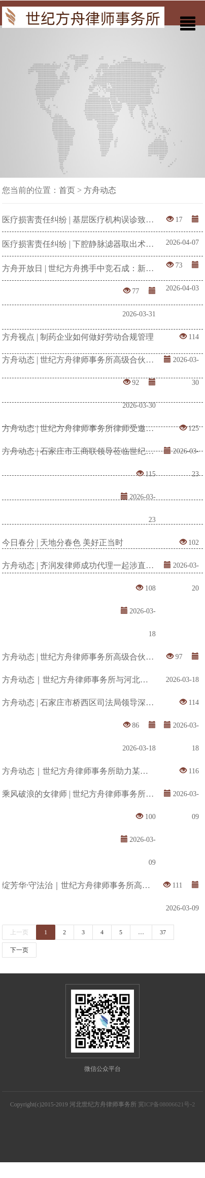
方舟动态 (100, 190)
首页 (67, 190)
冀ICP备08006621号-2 (166, 1104)
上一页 (19, 932)
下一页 (19, 950)
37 (163, 932)
